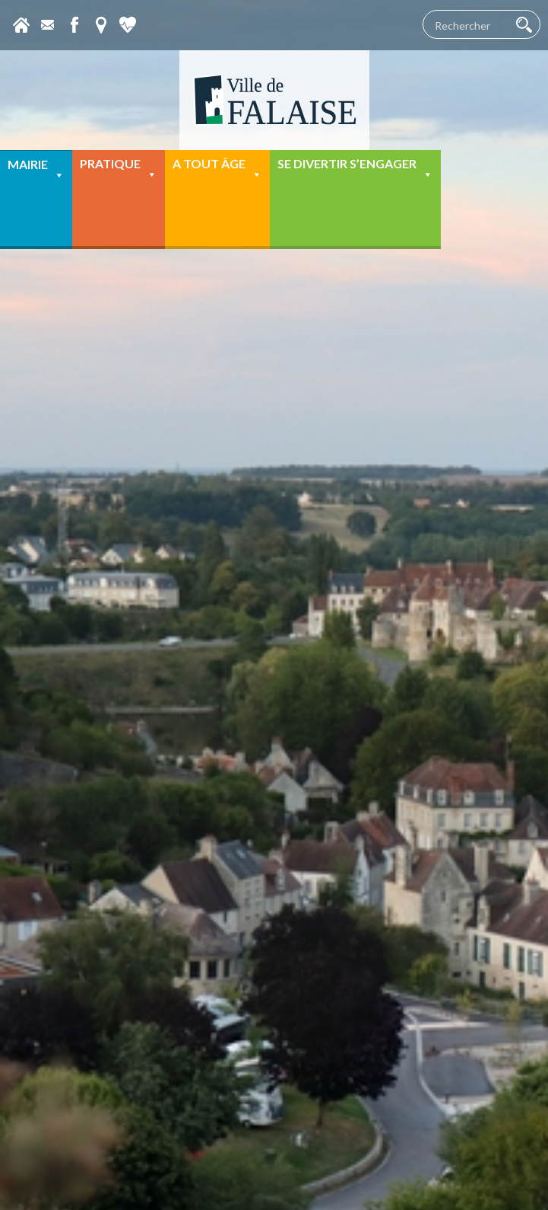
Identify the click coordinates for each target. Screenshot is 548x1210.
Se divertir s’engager (355, 168)
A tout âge (217, 168)
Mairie (36, 169)
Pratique (118, 168)
